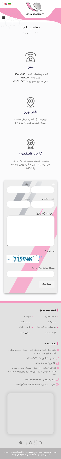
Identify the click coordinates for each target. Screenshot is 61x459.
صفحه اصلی (50, 316)
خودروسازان (25, 321)
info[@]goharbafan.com (29, 385)
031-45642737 (33, 379)
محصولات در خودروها (46, 327)
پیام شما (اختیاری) (30, 222)
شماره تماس (43, 201)
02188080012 (27, 77)
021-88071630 (34, 358)
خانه (36, 32)
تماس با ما (26, 332)
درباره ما (27, 316)
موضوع (19, 201)
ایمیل (19, 187)
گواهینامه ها (50, 332)
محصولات (51, 321)
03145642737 (20, 81)
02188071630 (19, 74)
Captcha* (49, 251)
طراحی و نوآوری (24, 327)
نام (43, 187)
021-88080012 (42, 363)
